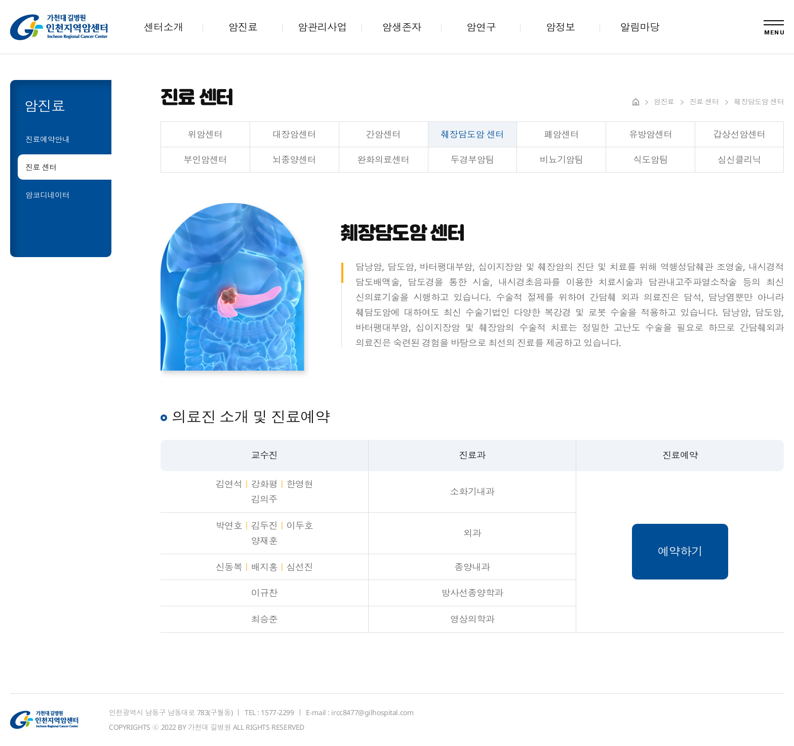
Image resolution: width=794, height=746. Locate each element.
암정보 (560, 27)
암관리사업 (322, 27)
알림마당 (640, 27)
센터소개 (163, 27)
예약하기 (680, 551)
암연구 (481, 27)
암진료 (242, 27)
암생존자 (401, 27)
